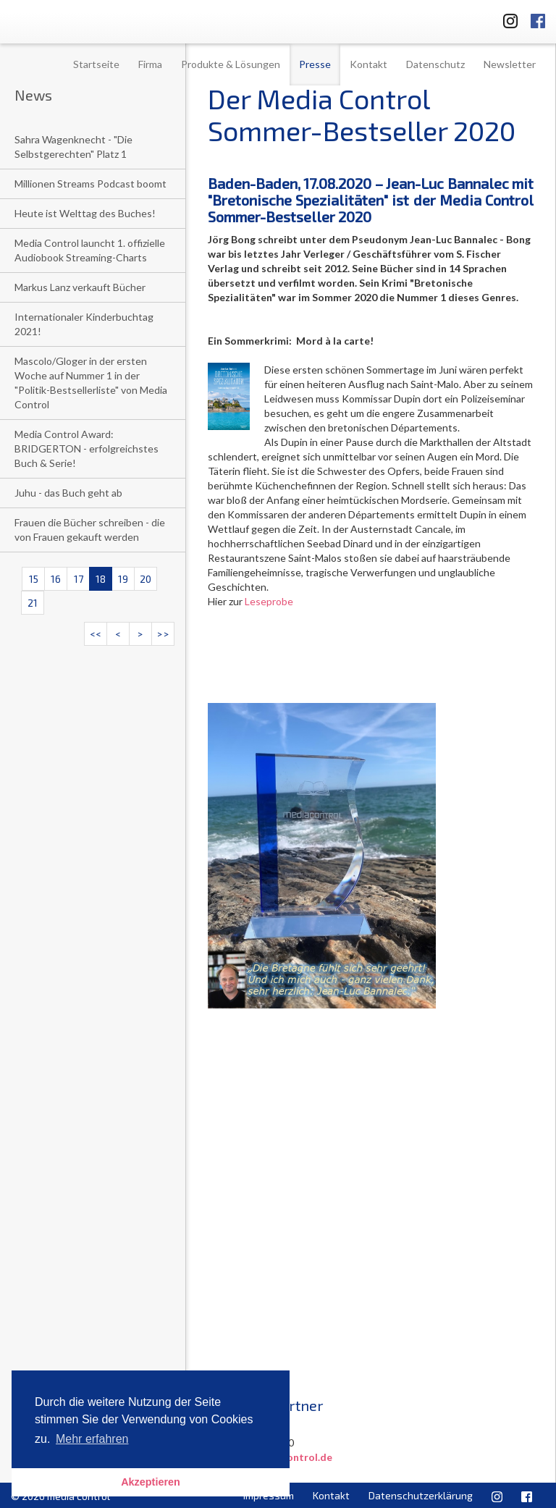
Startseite (96, 64)
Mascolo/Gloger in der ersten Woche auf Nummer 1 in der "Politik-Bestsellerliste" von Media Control (90, 382)
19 (123, 579)
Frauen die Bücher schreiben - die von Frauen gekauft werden (89, 529)
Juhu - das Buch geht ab (68, 492)
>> (162, 634)
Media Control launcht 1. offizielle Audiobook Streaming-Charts (89, 250)
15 (33, 579)
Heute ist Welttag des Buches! (85, 213)
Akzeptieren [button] (150, 1482)
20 (145, 579)
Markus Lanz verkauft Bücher (80, 287)
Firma (150, 64)
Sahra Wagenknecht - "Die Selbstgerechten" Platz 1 (73, 146)
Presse (315, 64)
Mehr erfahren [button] (92, 1439)
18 (101, 579)
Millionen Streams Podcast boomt (90, 183)
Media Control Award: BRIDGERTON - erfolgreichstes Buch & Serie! (86, 448)
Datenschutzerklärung (420, 1495)
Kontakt (368, 64)
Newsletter (510, 64)
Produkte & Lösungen (230, 64)
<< (95, 634)
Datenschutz (435, 64)
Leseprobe (269, 601)
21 (33, 603)
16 (56, 579)
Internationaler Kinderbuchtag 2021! (83, 324)
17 (78, 579)
